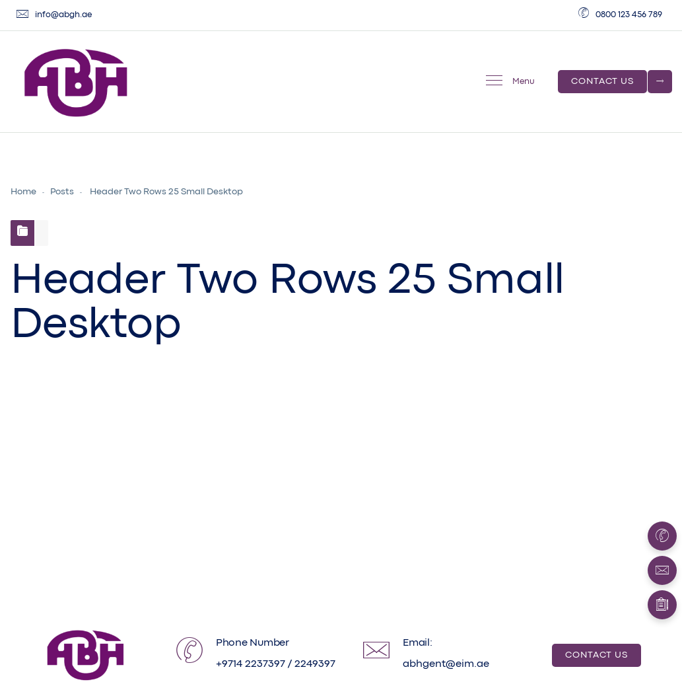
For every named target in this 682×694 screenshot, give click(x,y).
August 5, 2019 (88, 508)
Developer (189, 508)
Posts (62, 192)
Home (23, 192)
